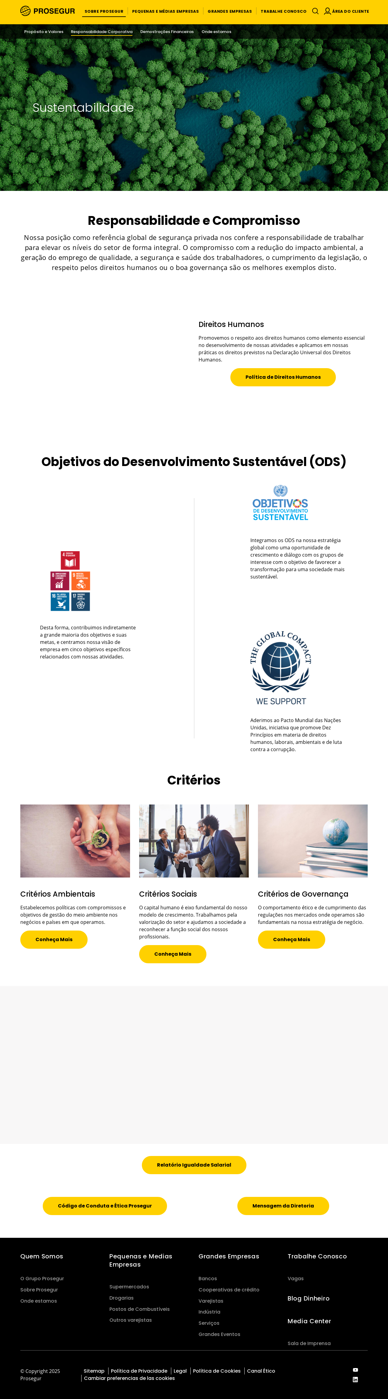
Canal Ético (261, 1370)
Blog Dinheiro (308, 1298)
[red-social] (355, 1370)
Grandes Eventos (219, 1334)
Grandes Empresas (229, 1256)
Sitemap (94, 1370)
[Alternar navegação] (314, 11)
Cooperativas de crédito (229, 1289)
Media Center (309, 1321)
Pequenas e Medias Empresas (140, 1260)
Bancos (208, 1278)
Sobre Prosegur (39, 1289)
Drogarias (121, 1297)
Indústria (209, 1311)
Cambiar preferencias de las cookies (129, 1378)
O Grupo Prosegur (42, 1278)
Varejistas (211, 1300)
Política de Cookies (217, 1370)
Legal (180, 1370)
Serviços (209, 1323)
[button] (104, 11)
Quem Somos (41, 1256)
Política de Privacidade (139, 1370)
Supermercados (129, 1286)
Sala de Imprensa (309, 1343)
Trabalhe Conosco (317, 1256)
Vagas (296, 1278)
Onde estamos (38, 1300)
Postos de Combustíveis (139, 1309)
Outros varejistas (130, 1320)
